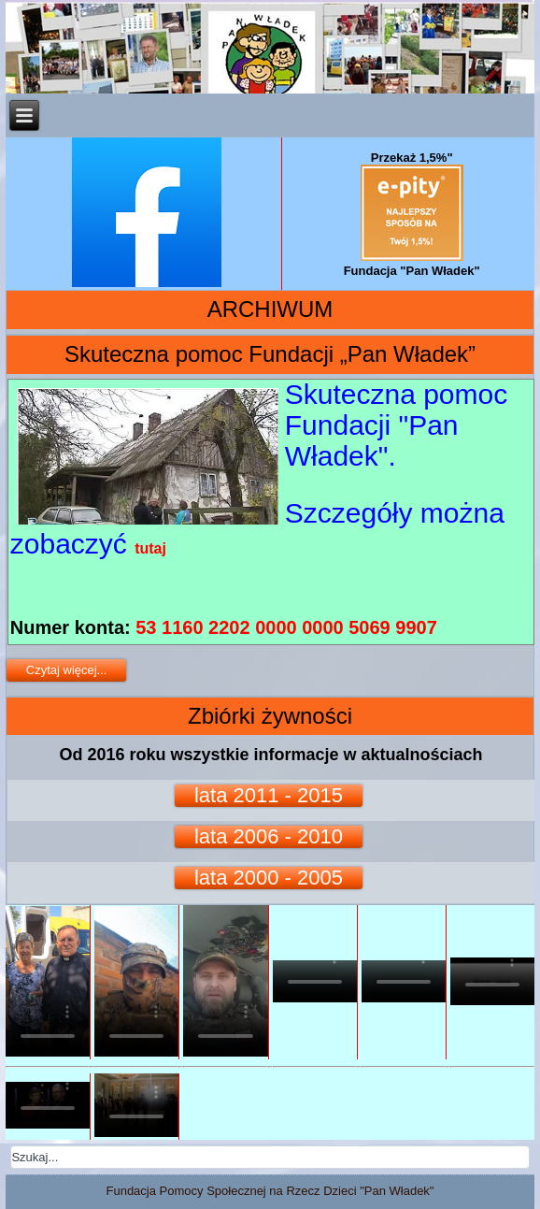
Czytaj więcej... (66, 670)
